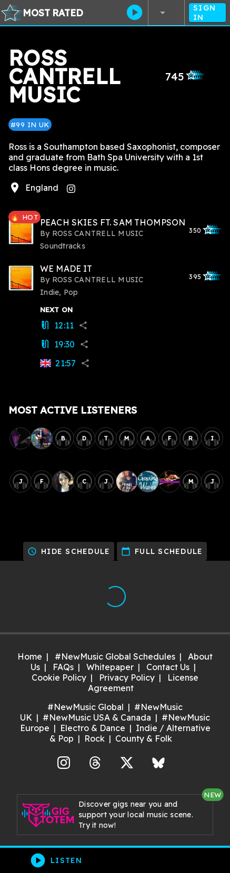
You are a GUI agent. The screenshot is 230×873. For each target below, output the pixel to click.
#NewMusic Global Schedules (115, 656)
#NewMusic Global (85, 707)
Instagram (63, 761)
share (83, 325)
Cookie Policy (59, 677)
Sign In (207, 12)
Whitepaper (110, 667)
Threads (95, 761)
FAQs (63, 667)
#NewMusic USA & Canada (97, 717)
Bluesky (158, 761)
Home (29, 656)
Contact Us (167, 667)
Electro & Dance (92, 728)
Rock (94, 738)
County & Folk (143, 738)
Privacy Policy (127, 677)
